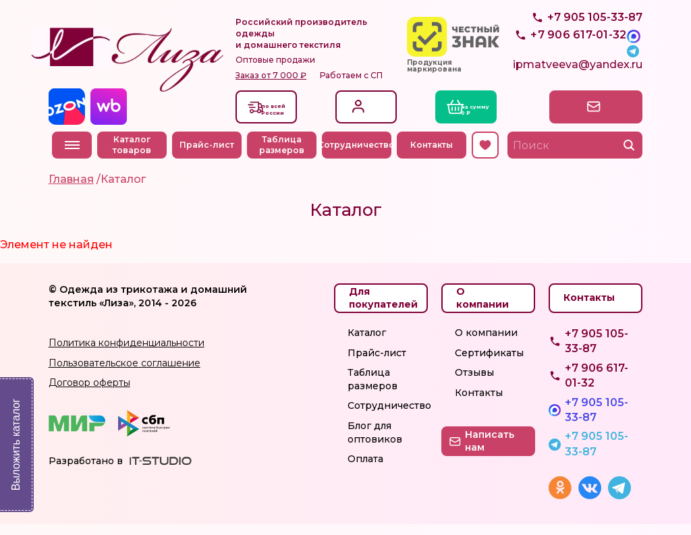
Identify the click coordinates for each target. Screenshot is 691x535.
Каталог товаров (136, 156)
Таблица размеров (285, 156)
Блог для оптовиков (375, 443)
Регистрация (377, 124)
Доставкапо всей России (284, 118)
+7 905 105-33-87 (594, 47)
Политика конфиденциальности (126, 353)
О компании (486, 343)
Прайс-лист (211, 155)
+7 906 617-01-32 (596, 386)
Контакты (435, 155)
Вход (363, 109)
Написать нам (585, 117)
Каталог (367, 343)
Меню (72, 155)
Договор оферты (89, 393)
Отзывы (474, 383)
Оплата (365, 469)
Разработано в (86, 472)
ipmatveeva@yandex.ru (577, 78)
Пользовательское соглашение (124, 374)
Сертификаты (489, 364)
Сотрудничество (360, 155)
